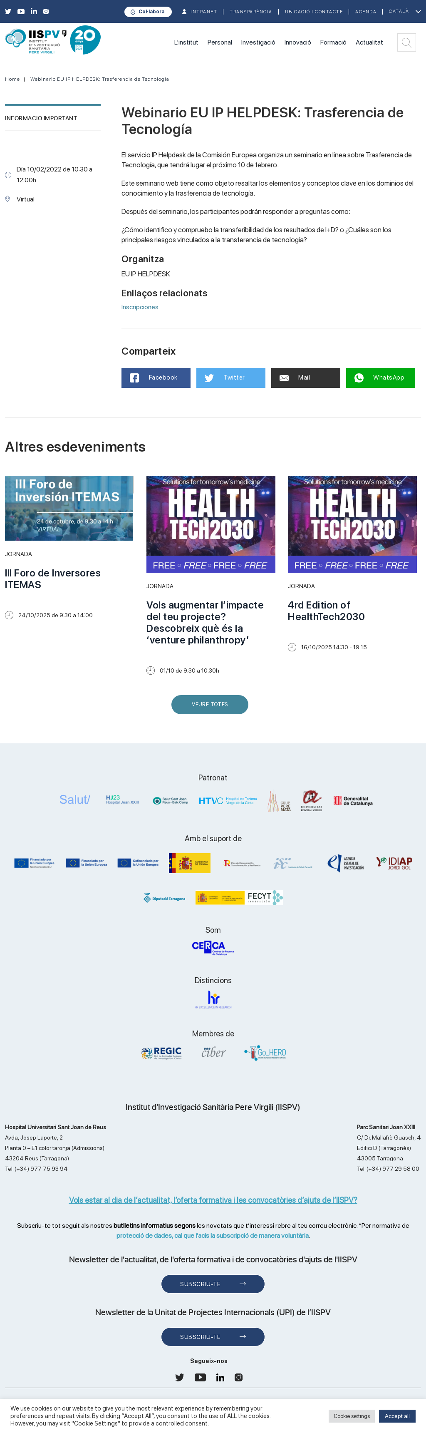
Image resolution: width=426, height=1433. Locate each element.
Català (399, 11)
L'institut (186, 42)
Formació (333, 42)
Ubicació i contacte (314, 12)
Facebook (154, 377)
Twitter (225, 378)
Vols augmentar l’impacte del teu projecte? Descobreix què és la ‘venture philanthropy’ (205, 622)
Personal (220, 42)
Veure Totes (212, 707)
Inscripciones (140, 307)
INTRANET (204, 12)
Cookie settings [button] (352, 1416)
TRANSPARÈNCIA (251, 12)
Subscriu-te (200, 1284)
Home (12, 79)
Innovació (298, 42)
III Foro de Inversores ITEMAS (53, 579)
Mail (295, 377)
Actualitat (369, 42)
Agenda (365, 12)
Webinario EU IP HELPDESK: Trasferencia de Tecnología (99, 79)
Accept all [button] (397, 1416)
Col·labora (151, 12)
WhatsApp (379, 377)
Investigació (258, 42)
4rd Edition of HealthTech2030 (326, 611)
